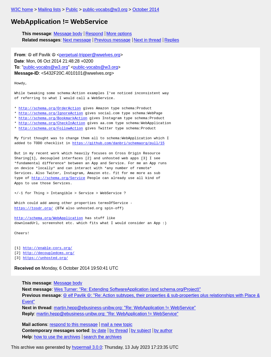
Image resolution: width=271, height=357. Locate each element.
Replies (172, 40)
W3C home (22, 9)
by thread (119, 330)
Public (72, 9)
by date (99, 330)
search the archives (103, 336)
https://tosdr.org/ (33, 208)
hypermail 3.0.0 (87, 347)
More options (119, 33)
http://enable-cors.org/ (47, 248)
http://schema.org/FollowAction (51, 128)
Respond (94, 33)
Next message (77, 40)
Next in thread (147, 40)
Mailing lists (49, 9)
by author (163, 330)
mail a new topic (117, 324)
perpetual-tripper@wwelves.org (90, 54)
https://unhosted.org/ (45, 258)
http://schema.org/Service (58, 178)
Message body (68, 33)
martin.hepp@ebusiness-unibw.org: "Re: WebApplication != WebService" (125, 307)
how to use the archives (57, 336)
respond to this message (73, 324)
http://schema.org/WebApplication (48, 218)
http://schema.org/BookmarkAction (53, 118)
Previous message (112, 40)
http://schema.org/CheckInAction (52, 123)
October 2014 (145, 9)
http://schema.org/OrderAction (50, 108)
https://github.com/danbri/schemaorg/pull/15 (118, 143)
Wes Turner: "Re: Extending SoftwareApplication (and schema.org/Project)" (127, 289)
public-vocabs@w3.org (105, 9)
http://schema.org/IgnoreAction (51, 113)
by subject (141, 330)
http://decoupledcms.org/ (48, 253)
